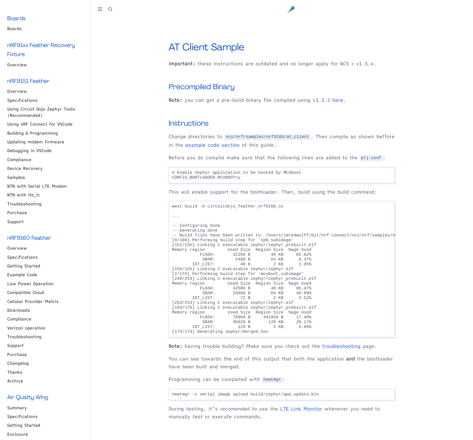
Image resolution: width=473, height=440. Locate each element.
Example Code (22, 274)
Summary (17, 407)
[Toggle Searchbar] (110, 9)
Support (15, 221)
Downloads (18, 310)
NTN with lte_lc (23, 195)
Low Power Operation (30, 283)
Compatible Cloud (25, 292)
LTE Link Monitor (301, 409)
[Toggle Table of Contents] (99, 9)
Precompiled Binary (202, 87)
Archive (15, 381)
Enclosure (17, 434)
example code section (212, 145)
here (337, 100)
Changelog (18, 363)
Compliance (19, 159)
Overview (17, 64)
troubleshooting (341, 346)
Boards (14, 28)
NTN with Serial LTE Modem (37, 186)
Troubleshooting (24, 204)
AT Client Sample (206, 47)
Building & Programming (32, 133)
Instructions (188, 123)
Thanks (14, 372)
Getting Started (23, 266)
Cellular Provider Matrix (33, 301)
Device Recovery (25, 168)
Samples (16, 177)
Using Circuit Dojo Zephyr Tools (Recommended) (41, 112)
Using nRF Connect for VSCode (39, 124)
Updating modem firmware (35, 142)
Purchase (17, 212)
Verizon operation (26, 328)
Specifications (22, 100)
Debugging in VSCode (29, 150)
